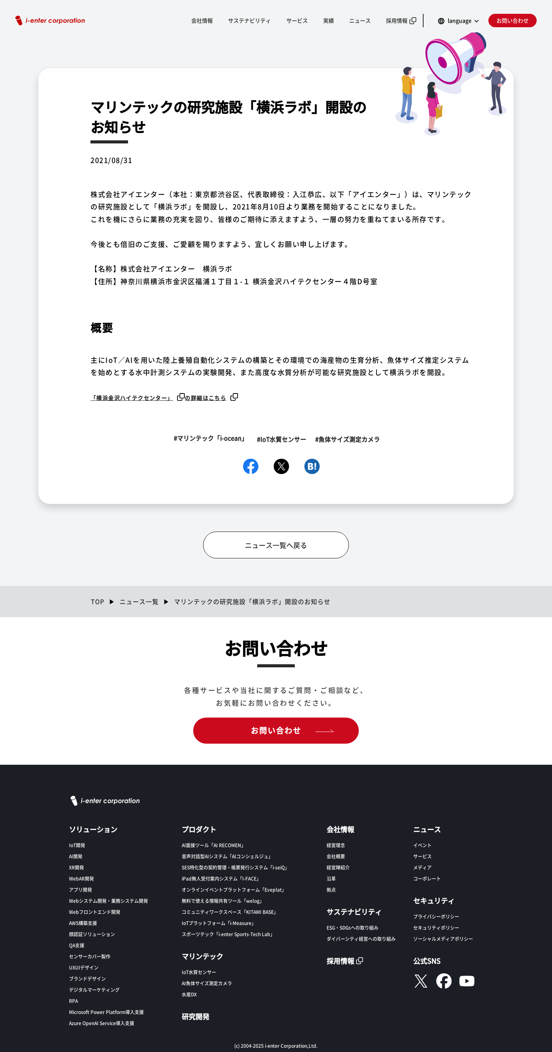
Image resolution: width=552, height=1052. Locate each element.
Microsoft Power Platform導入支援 (106, 1011)
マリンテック (202, 955)
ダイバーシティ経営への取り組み (361, 938)
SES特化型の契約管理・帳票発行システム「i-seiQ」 (235, 866)
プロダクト (199, 828)
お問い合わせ (512, 20)
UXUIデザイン (84, 966)
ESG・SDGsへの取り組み (352, 927)
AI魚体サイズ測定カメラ (207, 982)
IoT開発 (77, 844)
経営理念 (336, 844)
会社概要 (336, 855)
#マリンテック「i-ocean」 (207, 438)
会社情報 (202, 20)
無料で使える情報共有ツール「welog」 (223, 900)
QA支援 (76, 944)
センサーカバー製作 (89, 955)
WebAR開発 (81, 877)
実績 (328, 20)
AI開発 (75, 855)
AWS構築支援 (83, 922)
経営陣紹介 (338, 866)
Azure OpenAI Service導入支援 (101, 1022)
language (460, 20)
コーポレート (427, 877)
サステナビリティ (249, 20)
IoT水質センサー (199, 971)
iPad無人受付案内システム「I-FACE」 (221, 877)
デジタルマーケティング (94, 989)
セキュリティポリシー (436, 927)
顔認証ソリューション (92, 933)
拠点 (331, 889)
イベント (422, 844)
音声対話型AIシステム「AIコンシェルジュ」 (227, 855)
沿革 (331, 877)
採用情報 (396, 20)
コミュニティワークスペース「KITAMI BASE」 (230, 911)
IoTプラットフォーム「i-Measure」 (219, 922)
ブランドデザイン (87, 978)
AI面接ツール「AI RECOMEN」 (214, 844)
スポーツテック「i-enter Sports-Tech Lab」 (228, 933)
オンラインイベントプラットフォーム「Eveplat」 (234, 889)
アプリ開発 (80, 889)
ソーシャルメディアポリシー (443, 938)
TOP (97, 601)
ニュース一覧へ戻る (276, 545)
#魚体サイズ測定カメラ (349, 438)
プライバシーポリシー (436, 915)
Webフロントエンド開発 (94, 911)
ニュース (360, 20)
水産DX (189, 993)
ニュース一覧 (139, 601)
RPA (73, 1000)
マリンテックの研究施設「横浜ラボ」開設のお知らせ (252, 601)
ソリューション (93, 828)
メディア (422, 866)
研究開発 (195, 1016)
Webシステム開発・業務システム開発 (108, 900)
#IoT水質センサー (281, 438)
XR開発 (76, 866)
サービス (297, 20)
